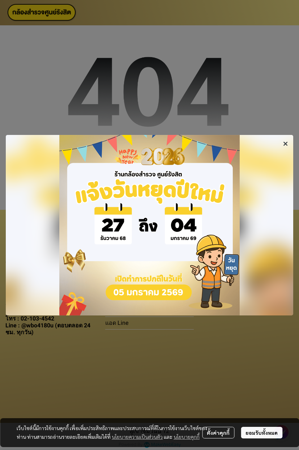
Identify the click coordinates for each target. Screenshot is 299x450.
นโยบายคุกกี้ (187, 436)
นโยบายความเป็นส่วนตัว (137, 436)
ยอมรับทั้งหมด (261, 432)
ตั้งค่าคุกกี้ (218, 432)
